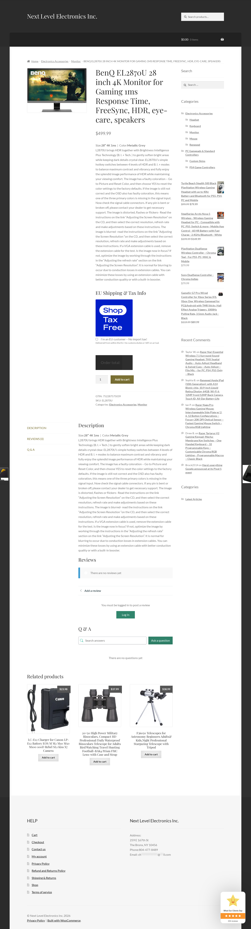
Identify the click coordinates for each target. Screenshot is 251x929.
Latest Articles (193, 499)
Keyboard (195, 126)
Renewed (195, 144)
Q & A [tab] (31, 449)
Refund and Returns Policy (48, 870)
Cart (34, 835)
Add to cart (122, 379)
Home (34, 61)
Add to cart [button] (48, 757)
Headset (194, 119)
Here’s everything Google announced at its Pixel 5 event (203, 468)
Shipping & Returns (44, 878)
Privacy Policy (40, 863)
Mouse (193, 138)
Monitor (76, 61)
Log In (125, 614)
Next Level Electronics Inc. (62, 16)
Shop (35, 885)
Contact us (39, 849)
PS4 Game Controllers (202, 167)
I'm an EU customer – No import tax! (124, 339)
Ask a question (160, 640)
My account (39, 856)
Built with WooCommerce (64, 920)
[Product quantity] (102, 379)
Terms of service (42, 892)
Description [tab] (36, 428)
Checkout (38, 842)
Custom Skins (197, 161)
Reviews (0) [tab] (35, 439)
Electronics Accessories (54, 61)
